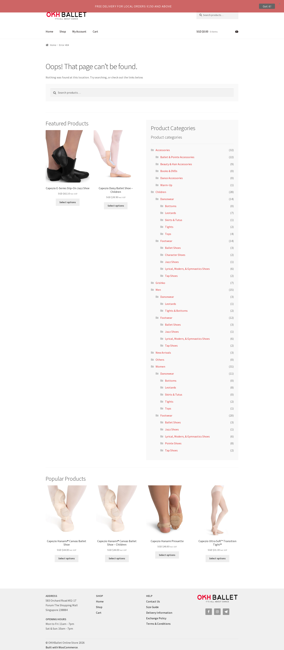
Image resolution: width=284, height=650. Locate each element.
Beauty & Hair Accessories (176, 161)
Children (161, 188)
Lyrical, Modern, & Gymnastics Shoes (187, 265)
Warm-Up (166, 182)
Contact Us (153, 598)
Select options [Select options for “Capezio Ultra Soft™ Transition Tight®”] (217, 555)
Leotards (170, 209)
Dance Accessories (171, 175)
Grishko (160, 279)
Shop (63, 28)
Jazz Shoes (172, 258)
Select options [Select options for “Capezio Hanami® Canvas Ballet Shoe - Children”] (117, 555)
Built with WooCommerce (62, 644)
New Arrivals (163, 349)
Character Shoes (175, 251)
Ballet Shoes (173, 244)
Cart (95, 28)
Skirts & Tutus (173, 216)
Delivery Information (159, 609)
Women (160, 363)
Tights (169, 224)
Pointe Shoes (173, 440)
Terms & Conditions (158, 620)
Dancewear (167, 196)
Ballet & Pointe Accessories (177, 154)
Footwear (166, 237)
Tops (168, 230)
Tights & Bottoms (176, 307)
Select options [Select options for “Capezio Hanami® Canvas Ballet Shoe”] (66, 555)
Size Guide (152, 604)
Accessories (163, 147)
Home (49, 28)
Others (160, 356)
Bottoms (170, 203)
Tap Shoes (171, 272)
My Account (79, 28)
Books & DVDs (168, 168)
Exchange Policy (156, 615)
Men (158, 286)
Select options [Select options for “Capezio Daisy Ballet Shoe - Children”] (116, 202)
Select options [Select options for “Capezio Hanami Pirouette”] (167, 551)
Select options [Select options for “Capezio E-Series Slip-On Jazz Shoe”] (67, 199)
